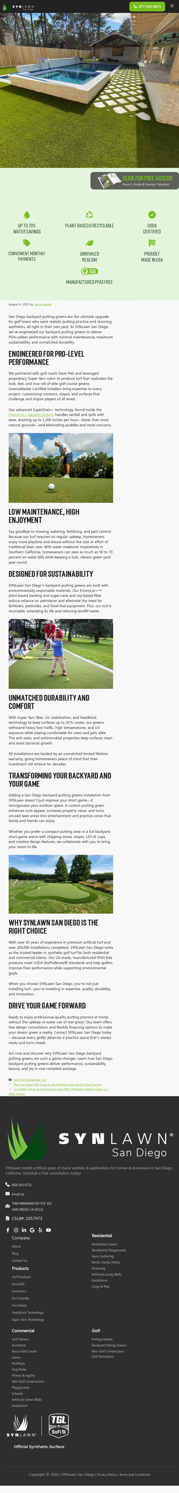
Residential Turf (36, 1081)
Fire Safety (19, 1307)
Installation (100, 1282)
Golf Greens (20, 1341)
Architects (19, 1347)
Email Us (18, 1196)
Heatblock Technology (28, 1314)
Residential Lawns (104, 1246)
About (16, 1248)
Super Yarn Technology (28, 1321)
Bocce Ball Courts (24, 1353)
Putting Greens (102, 1341)
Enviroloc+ (19, 1293)
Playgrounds (20, 1389)
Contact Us (19, 1262)
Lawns (16, 1359)
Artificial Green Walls (27, 1401)
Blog (15, 1255)
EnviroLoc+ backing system (31, 416)
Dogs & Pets (100, 1288)
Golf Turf (19, 1081)
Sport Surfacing (103, 1258)
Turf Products (21, 1279)
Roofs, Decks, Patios (106, 1264)
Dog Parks (19, 1371)
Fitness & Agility (23, 1377)
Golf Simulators (103, 1358)
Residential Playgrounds (109, 1252)
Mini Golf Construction (28, 1383)
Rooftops (18, 1365)
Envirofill (18, 1286)
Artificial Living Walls (107, 1276)
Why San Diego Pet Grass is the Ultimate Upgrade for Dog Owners (57, 1086)
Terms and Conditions (134, 1476)
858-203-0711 (22, 1187)
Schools (17, 1395)
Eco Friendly (20, 1300)
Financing (98, 1270)
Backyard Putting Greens (109, 1347)
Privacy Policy (106, 1476)
